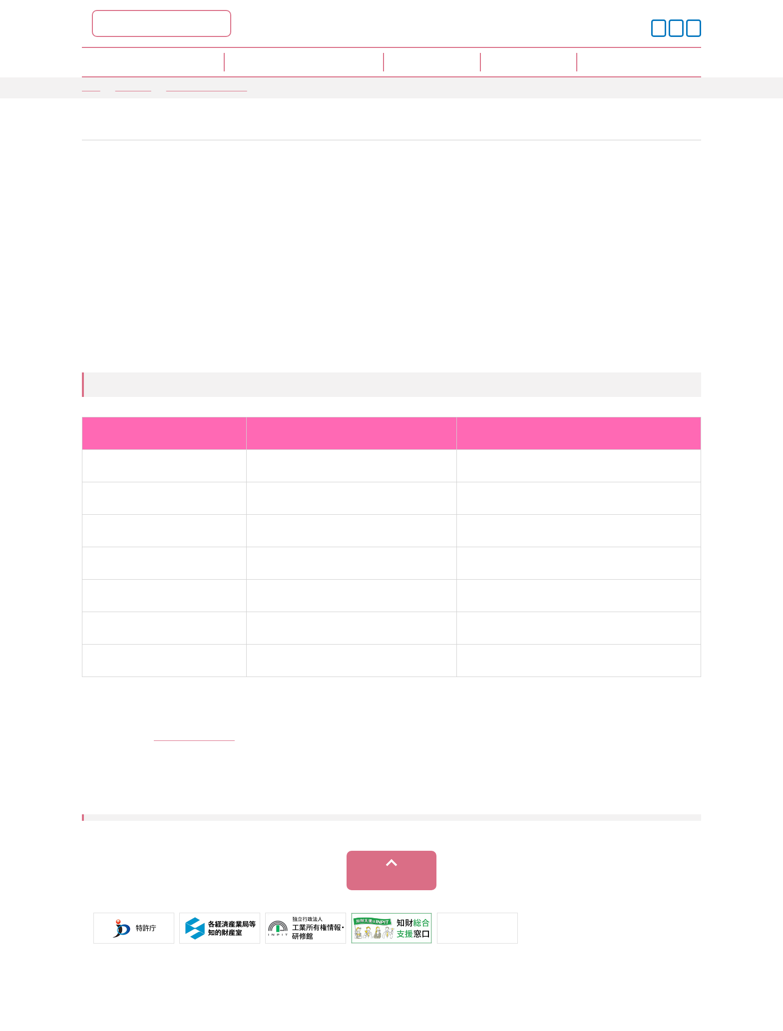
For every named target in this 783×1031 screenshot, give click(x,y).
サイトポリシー (235, 996)
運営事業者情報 (411, 996)
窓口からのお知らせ (206, 87)
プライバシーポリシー (323, 996)
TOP (91, 87)
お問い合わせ (552, 996)
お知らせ (133, 87)
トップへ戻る (392, 902)
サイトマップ (484, 996)
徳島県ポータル (261, 23)
